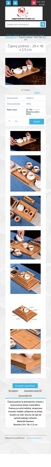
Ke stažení (13, 390)
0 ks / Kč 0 (41, 1)
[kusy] (10, 121)
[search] (42, 24)
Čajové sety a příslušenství (25, 35)
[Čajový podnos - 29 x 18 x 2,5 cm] (25, 142)
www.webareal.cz (34, 437)
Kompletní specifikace (25, 385)
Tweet (37, 92)
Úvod (9, 35)
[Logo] (24, 13)
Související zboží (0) (33, 390)
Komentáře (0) (25, 395)
